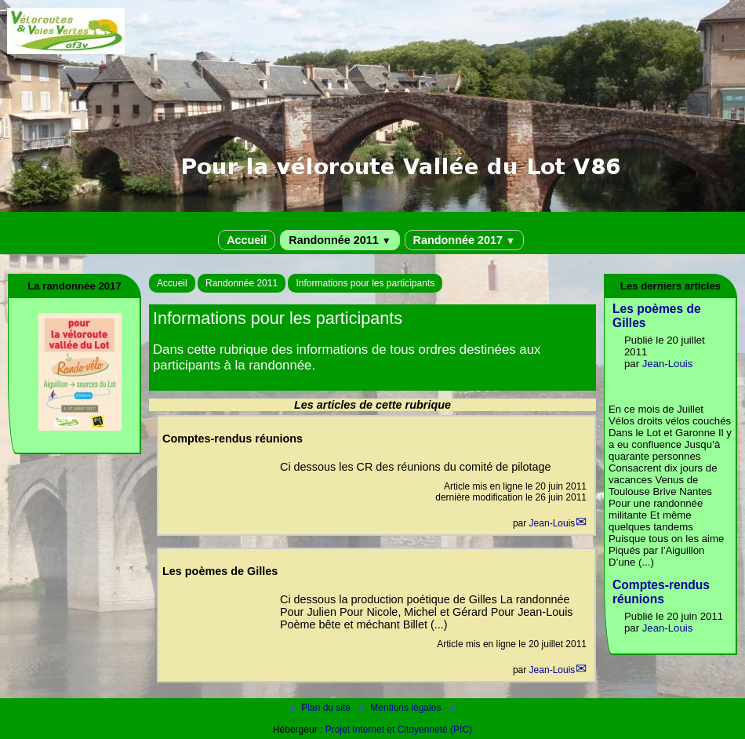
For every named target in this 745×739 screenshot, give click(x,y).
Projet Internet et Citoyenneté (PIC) (398, 729)
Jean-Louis (552, 523)
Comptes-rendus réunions (661, 592)
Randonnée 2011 (340, 240)
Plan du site (321, 707)
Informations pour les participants (365, 283)
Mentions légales (401, 707)
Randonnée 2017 (464, 240)
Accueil (247, 240)
